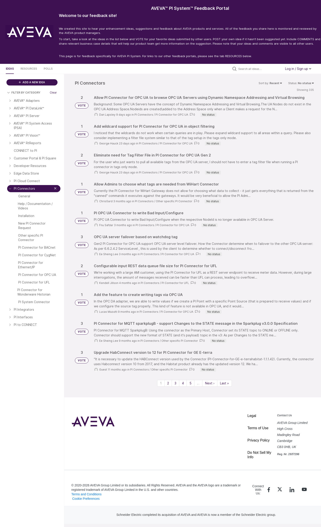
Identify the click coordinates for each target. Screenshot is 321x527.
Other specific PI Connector (174, 201)
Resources (29, 68)
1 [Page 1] (161, 383)
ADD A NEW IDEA (32, 82)
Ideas (10, 68)
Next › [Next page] (209, 383)
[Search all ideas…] (259, 68)
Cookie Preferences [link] (86, 498)
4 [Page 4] (183, 383)
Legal (251, 416)
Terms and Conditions (86, 494)
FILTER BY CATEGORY (23, 92)
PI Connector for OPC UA (171, 114)
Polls (48, 68)
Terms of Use (257, 428)
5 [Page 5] (190, 383)
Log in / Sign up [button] (298, 69)
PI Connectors (143, 114)
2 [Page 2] (168, 383)
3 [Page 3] (175, 383)
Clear (53, 92)
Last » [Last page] (224, 383)
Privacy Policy (258, 440)
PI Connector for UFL (175, 283)
